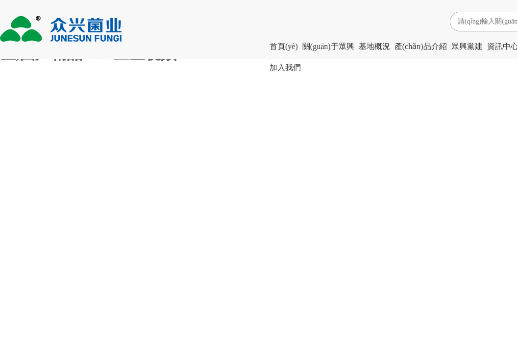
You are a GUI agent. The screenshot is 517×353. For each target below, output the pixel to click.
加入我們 (285, 67)
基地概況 (374, 46)
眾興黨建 (467, 46)
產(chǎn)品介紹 (420, 46)
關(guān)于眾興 (328, 46)
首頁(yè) (284, 46)
